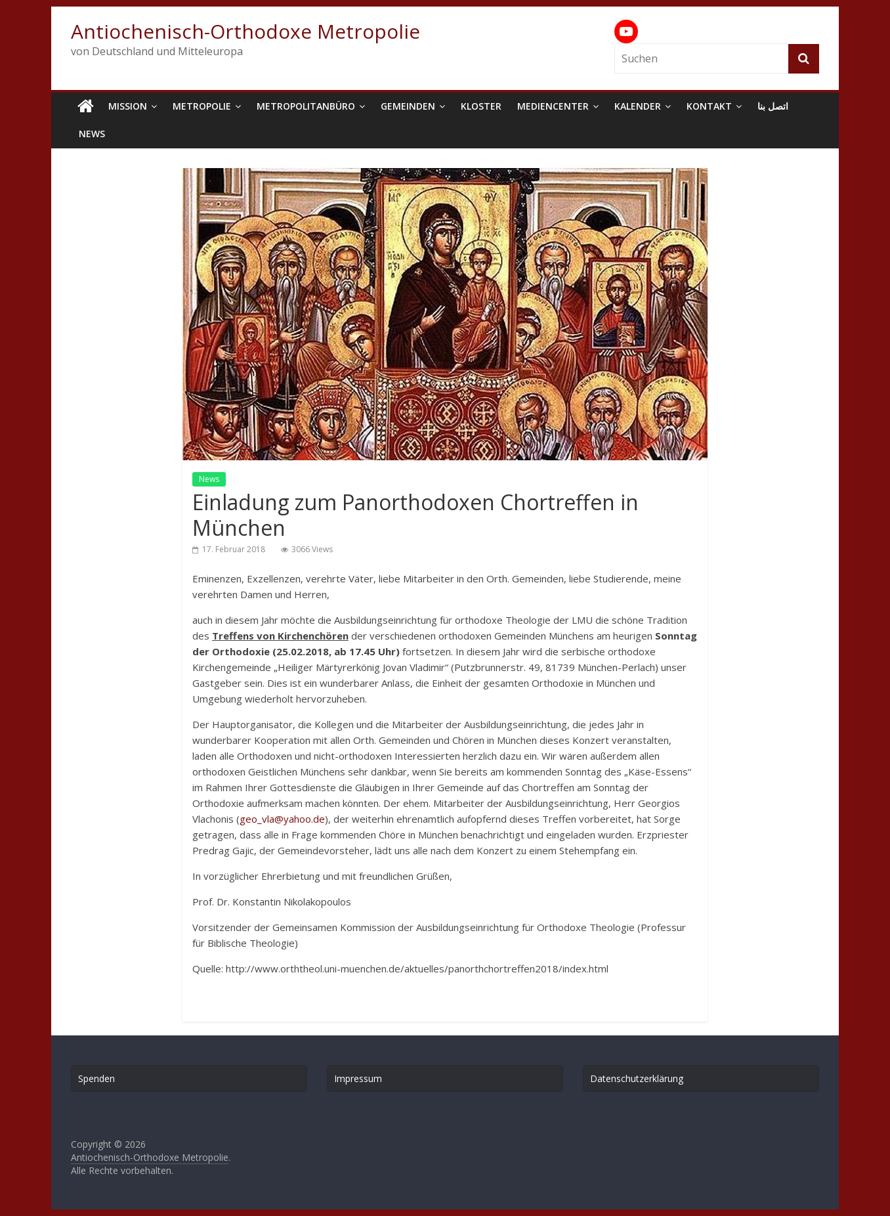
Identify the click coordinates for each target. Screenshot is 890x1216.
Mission (127, 106)
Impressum (358, 1078)
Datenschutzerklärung (636, 1078)
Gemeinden (408, 106)
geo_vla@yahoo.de (282, 818)
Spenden (96, 1078)
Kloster (481, 106)
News (92, 133)
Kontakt (709, 106)
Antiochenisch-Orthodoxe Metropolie (245, 31)
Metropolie (202, 106)
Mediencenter (553, 106)
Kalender (637, 106)
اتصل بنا (772, 106)
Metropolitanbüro (306, 106)
